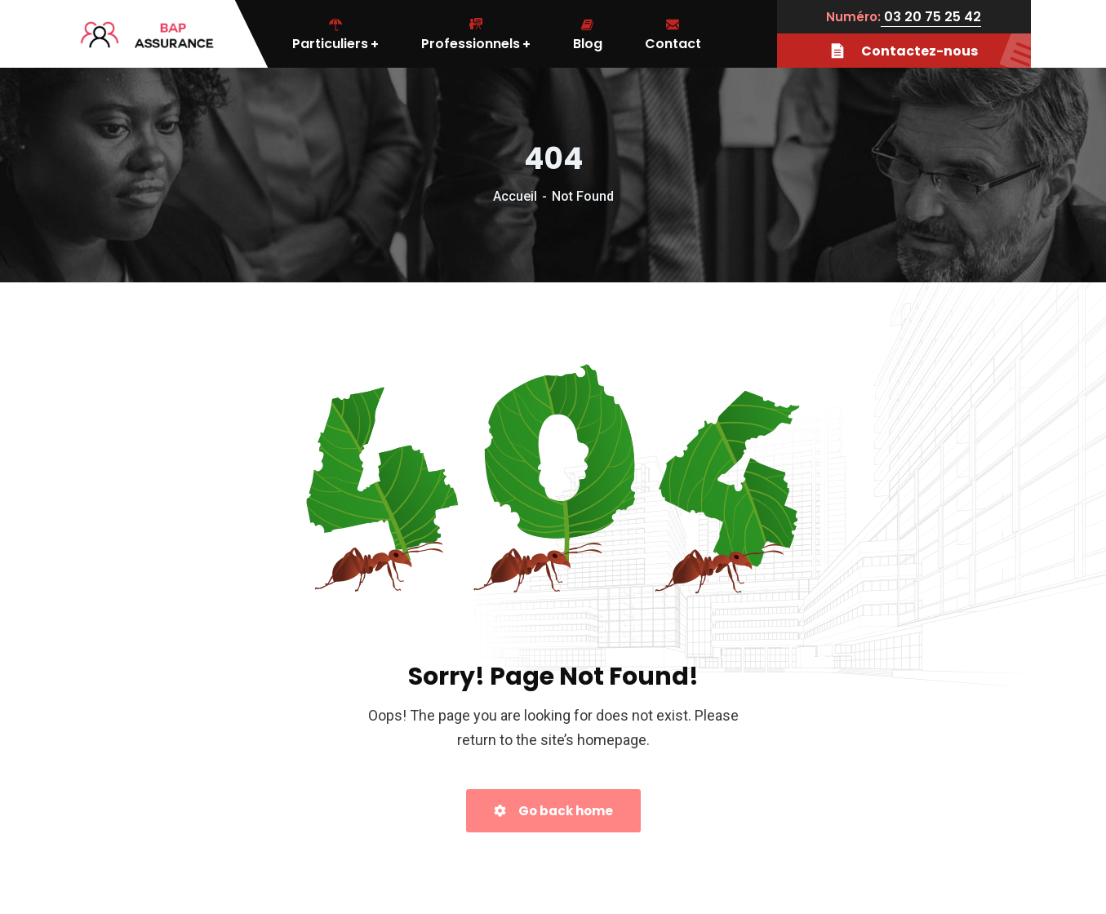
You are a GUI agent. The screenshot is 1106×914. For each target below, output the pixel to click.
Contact (673, 34)
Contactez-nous (930, 50)
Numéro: (853, 16)
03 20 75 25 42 (931, 16)
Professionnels (476, 34)
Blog (587, 34)
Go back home (553, 810)
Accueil (515, 196)
